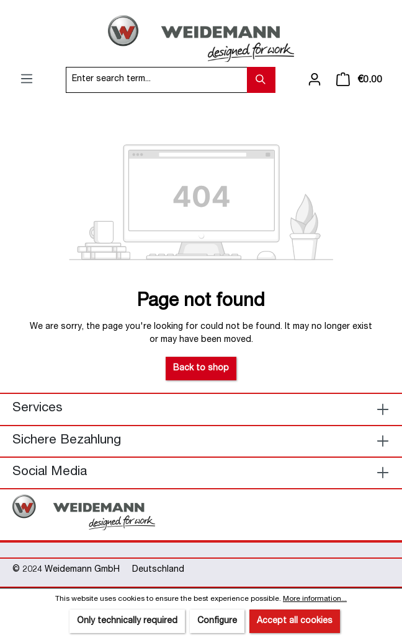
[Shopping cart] (359, 80)
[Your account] (314, 80)
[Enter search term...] (157, 80)
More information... (315, 599)
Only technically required (127, 621)
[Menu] (26, 79)
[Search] (261, 80)
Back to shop (201, 368)
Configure (217, 621)
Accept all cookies (295, 621)
